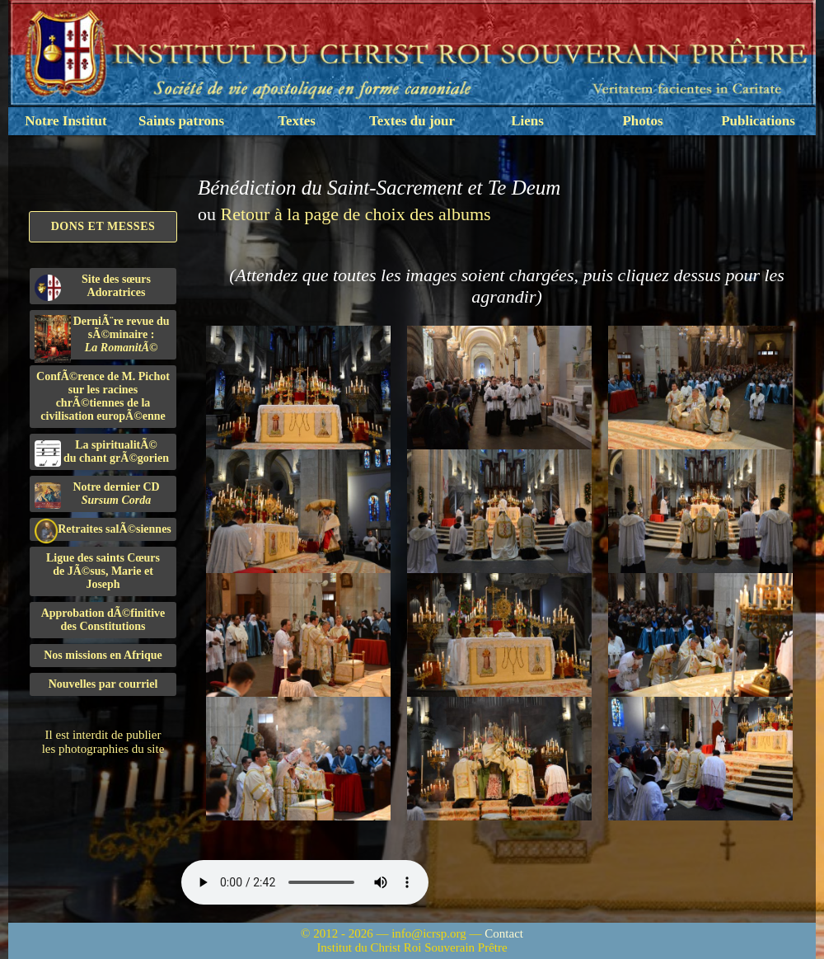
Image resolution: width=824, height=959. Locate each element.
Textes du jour (412, 121)
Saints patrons (181, 121)
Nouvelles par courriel (103, 684)
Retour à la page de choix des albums (356, 214)
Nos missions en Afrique (103, 655)
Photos (642, 121)
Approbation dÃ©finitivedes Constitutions (103, 619)
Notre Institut (65, 121)
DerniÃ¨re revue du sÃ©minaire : (102, 337)
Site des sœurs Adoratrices (93, 287)
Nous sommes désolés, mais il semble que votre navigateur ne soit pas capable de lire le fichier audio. (304, 882)
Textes (297, 121)
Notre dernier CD (97, 495)
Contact (504, 933)
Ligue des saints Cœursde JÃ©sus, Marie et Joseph (103, 571)
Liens (527, 121)
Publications (758, 121)
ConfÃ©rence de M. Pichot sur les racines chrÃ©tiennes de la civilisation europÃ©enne (103, 396)
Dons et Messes (103, 226)
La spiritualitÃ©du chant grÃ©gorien (102, 453)
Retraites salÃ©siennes (103, 530)
